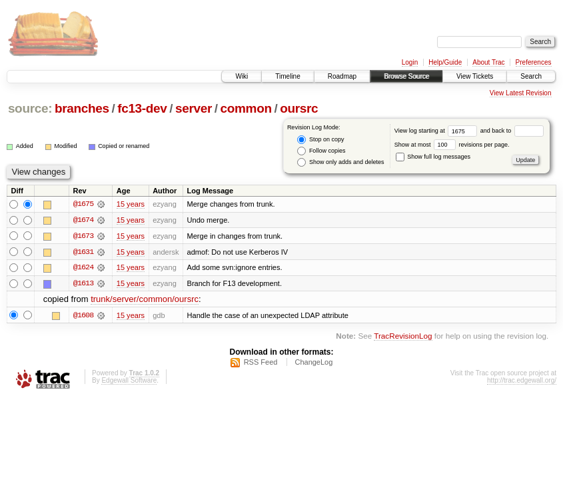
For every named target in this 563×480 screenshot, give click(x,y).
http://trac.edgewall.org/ (521, 381)
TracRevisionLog (403, 336)
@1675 (83, 204)
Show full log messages (433, 156)
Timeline (287, 76)
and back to (512, 130)
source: (30, 108)
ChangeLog (313, 363)
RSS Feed (261, 363)
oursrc (299, 108)
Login (410, 62)
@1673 (83, 236)
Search (531, 76)
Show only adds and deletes (340, 162)
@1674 (83, 220)
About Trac (488, 62)
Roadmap (342, 76)
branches (82, 108)
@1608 (83, 316)
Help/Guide (445, 62)
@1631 (83, 252)
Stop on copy (320, 139)
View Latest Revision (521, 93)
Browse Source (406, 76)
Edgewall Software (129, 381)
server (193, 108)
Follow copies (321, 151)
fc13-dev (142, 108)
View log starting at (437, 130)
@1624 (83, 268)
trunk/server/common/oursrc (145, 300)
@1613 (83, 284)
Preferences (534, 62)
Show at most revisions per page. (452, 144)
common (246, 108)
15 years (131, 204)
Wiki (241, 76)
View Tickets (474, 76)
